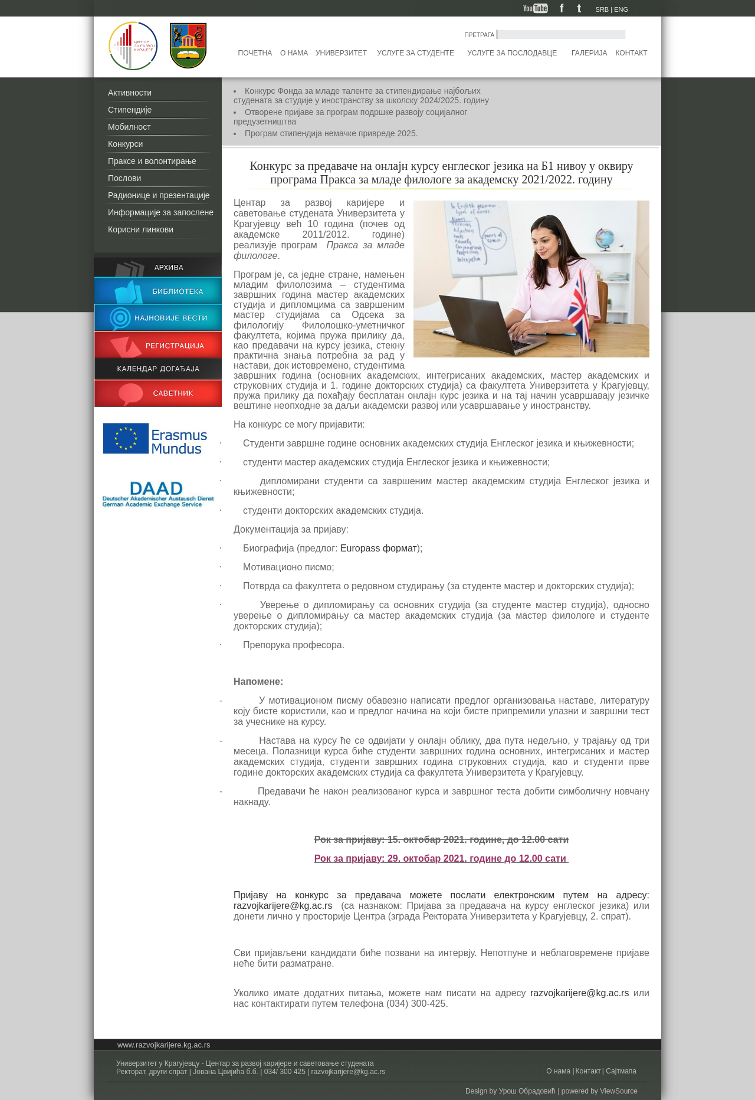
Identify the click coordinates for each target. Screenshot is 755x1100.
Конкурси (125, 144)
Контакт (632, 53)
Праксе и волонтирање (152, 161)
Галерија (589, 53)
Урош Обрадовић (527, 1091)
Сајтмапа (620, 1071)
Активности (130, 92)
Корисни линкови (140, 229)
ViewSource (619, 1091)
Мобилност (129, 127)
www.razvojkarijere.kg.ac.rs (164, 1044)
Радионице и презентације (159, 195)
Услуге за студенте (415, 53)
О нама (294, 53)
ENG (621, 9)
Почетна (255, 53)
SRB (602, 9)
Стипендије (130, 109)
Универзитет (341, 53)
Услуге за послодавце (512, 53)
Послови (124, 178)
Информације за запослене (161, 212)
